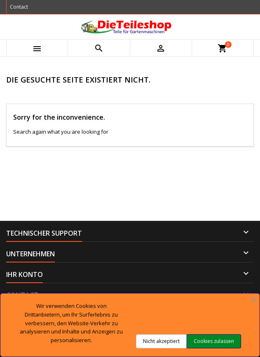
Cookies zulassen (214, 341)
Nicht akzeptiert (161, 341)
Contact (19, 6)
